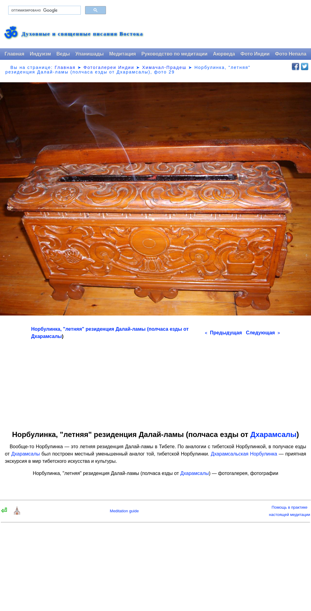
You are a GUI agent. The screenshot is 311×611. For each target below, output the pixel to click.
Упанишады (89, 53)
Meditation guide (124, 511)
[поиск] (44, 10)
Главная (14, 53)
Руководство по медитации (174, 53)
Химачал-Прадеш (164, 67)
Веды (63, 53)
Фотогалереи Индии (109, 67)
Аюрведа (224, 53)
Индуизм (40, 53)
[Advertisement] (155, 382)
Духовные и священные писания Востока (82, 34)
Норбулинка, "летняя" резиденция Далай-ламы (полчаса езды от (110, 329)
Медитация (122, 53)
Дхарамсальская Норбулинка (244, 453)
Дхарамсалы (46, 336)
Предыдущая (223, 332)
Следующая (263, 332)
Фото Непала (290, 53)
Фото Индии (255, 53)
